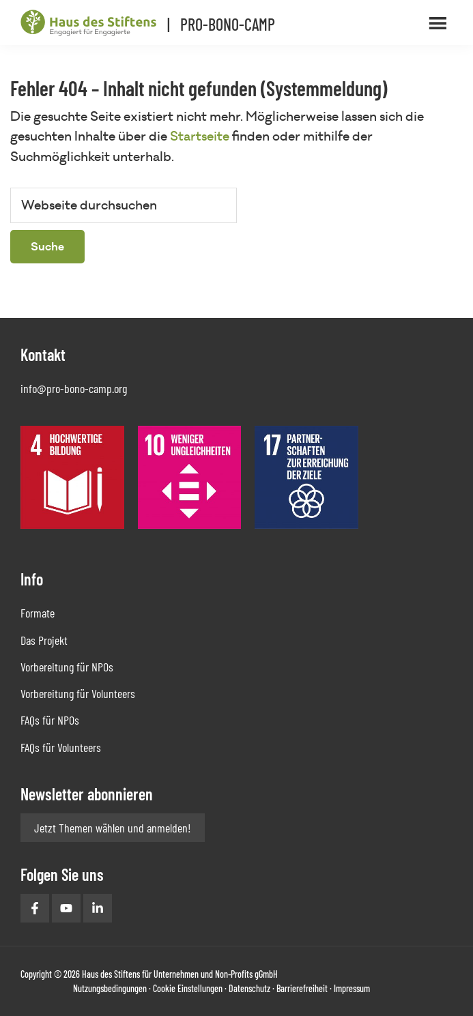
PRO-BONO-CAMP (227, 24)
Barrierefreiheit (302, 988)
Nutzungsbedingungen (110, 988)
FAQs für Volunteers (60, 747)
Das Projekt (44, 640)
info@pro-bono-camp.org (73, 388)
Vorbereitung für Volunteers (77, 693)
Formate (37, 612)
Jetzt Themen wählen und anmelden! (112, 827)
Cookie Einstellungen (188, 988)
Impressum (352, 988)
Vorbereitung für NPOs (66, 666)
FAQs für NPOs (49, 719)
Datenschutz (249, 988)
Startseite (199, 136)
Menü (439, 22)
